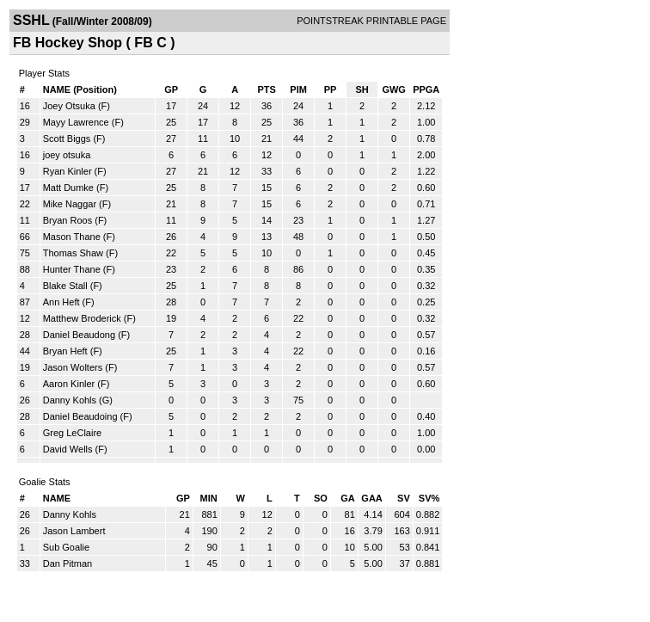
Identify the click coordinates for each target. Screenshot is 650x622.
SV (403, 498)
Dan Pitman (67, 563)
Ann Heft (61, 302)
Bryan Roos (67, 220)
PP (330, 89)
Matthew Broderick (82, 318)
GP (171, 89)
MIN (209, 498)
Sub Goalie (66, 547)
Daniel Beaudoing (80, 416)
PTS (266, 89)
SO (321, 498)
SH (361, 89)
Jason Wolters (73, 367)
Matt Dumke (68, 187)
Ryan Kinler (67, 171)
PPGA (426, 89)
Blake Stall (65, 285)
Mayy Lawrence (76, 122)
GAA (371, 498)
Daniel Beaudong (79, 334)
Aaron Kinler (69, 384)
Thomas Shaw (73, 253)
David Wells (68, 449)
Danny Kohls (69, 400)
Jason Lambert (74, 531)
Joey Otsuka (69, 106)
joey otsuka (67, 155)
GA (347, 498)
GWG (394, 89)
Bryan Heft (65, 351)
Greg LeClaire (72, 433)
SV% (429, 498)
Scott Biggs (67, 138)
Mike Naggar (69, 204)
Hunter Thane (72, 269)
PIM (298, 89)
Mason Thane (72, 236)
